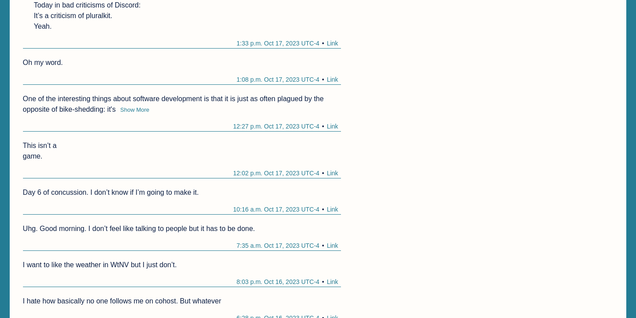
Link (332, 43)
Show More (134, 109)
